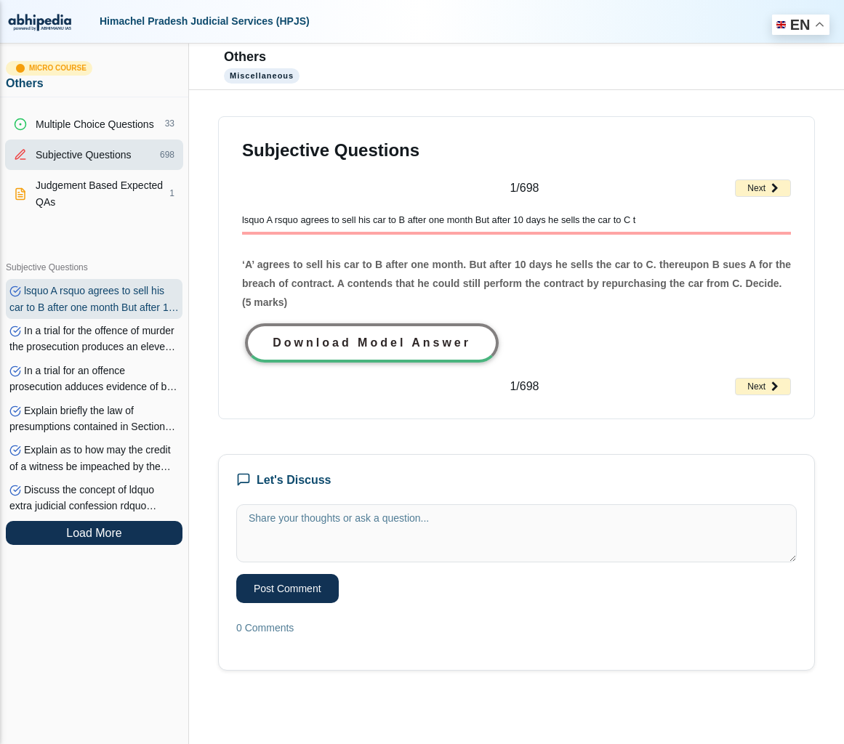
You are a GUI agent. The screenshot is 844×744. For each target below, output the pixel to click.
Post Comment (287, 588)
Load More (94, 533)
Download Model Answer (372, 342)
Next (763, 188)
